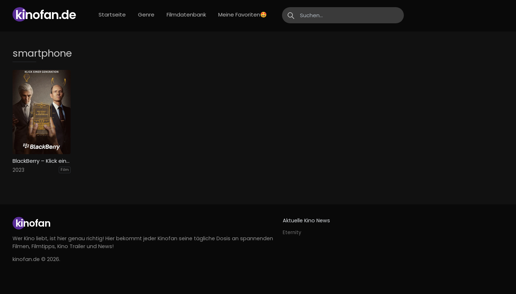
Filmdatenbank (186, 14)
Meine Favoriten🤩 (242, 14)
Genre (146, 14)
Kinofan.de (45, 14)
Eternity (292, 232)
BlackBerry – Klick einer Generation (42, 161)
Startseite (112, 14)
